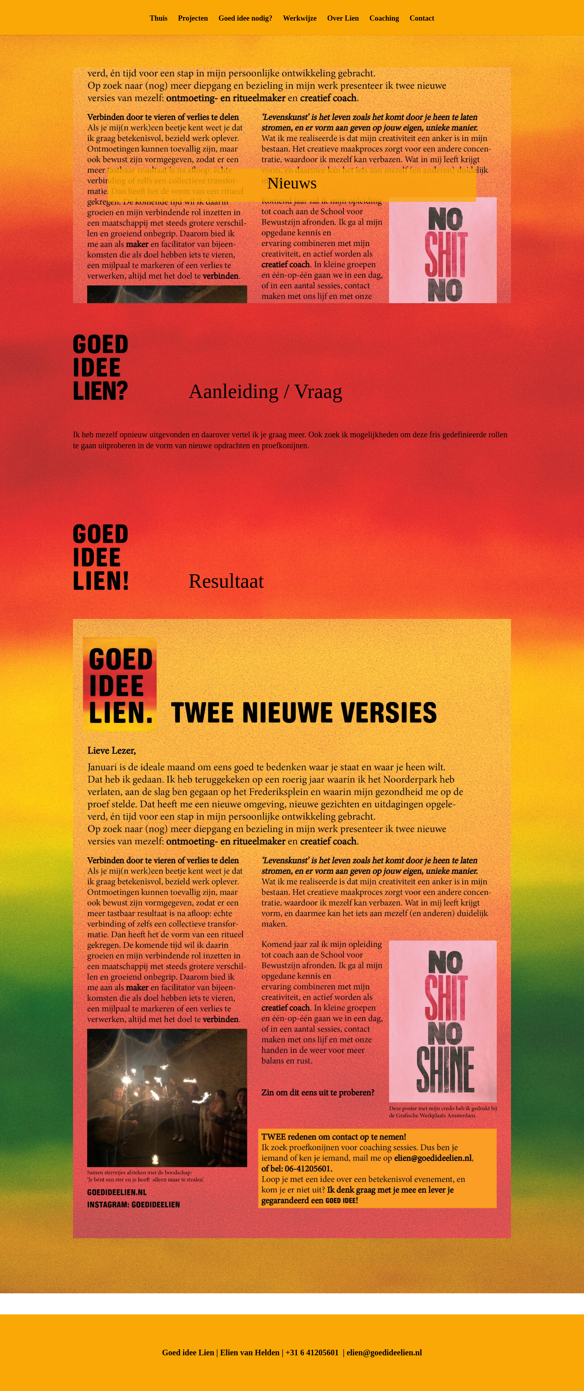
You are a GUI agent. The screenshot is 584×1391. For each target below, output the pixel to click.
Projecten (193, 18)
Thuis (158, 18)
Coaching (384, 18)
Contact (422, 18)
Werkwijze (300, 18)
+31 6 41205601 (312, 1352)
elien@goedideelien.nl (384, 1352)
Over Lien (343, 18)
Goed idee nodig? (246, 18)
